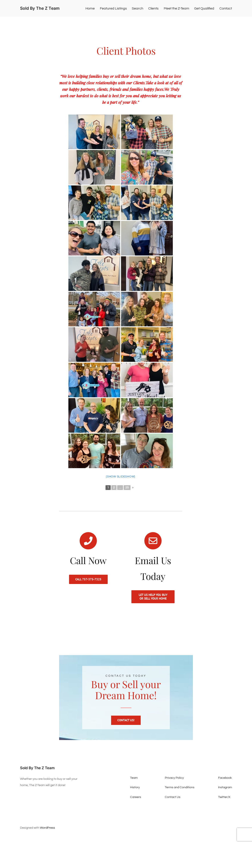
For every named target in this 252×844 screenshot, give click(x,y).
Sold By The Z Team (40, 8)
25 (127, 487)
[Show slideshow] (120, 476)
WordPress (47, 832)
